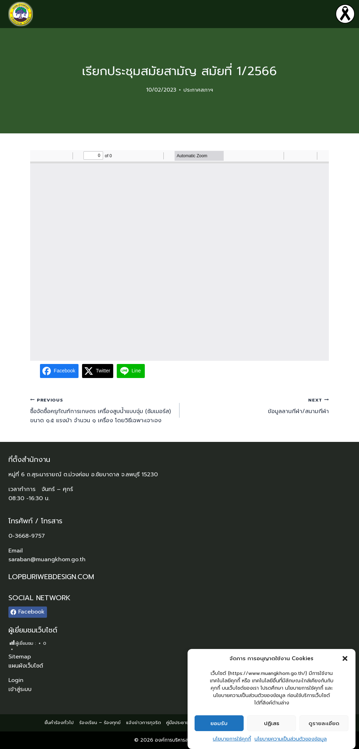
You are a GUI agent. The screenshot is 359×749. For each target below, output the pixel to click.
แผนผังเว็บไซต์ (25, 666)
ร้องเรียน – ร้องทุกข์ (100, 722)
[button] (344, 658)
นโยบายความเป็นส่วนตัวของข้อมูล (291, 739)
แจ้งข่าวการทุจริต (143, 722)
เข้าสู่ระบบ (20, 689)
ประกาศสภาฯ (198, 90)
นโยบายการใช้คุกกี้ (232, 739)
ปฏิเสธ (271, 723)
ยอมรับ (219, 723)
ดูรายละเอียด (324, 723)
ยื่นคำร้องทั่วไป (59, 722)
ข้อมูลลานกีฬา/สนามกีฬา (257, 406)
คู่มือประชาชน (179, 722)
